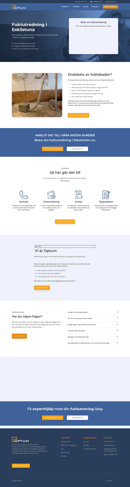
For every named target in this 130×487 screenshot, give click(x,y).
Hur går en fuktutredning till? (78, 314)
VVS (62, 449)
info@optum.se (109, 446)
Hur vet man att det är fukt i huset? (80, 321)
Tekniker (109, 481)
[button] (93, 315)
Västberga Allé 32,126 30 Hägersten (110, 450)
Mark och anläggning (68, 446)
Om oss (86, 442)
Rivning (64, 456)
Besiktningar (65, 453)
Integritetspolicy (17, 481)
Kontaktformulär (89, 449)
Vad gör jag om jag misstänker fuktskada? (83, 327)
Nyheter (86, 446)
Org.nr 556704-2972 (111, 455)
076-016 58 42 (109, 442)
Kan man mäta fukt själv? (77, 333)
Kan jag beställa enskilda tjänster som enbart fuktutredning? (89, 345)
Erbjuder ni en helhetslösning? (78, 339)
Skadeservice (66, 442)
